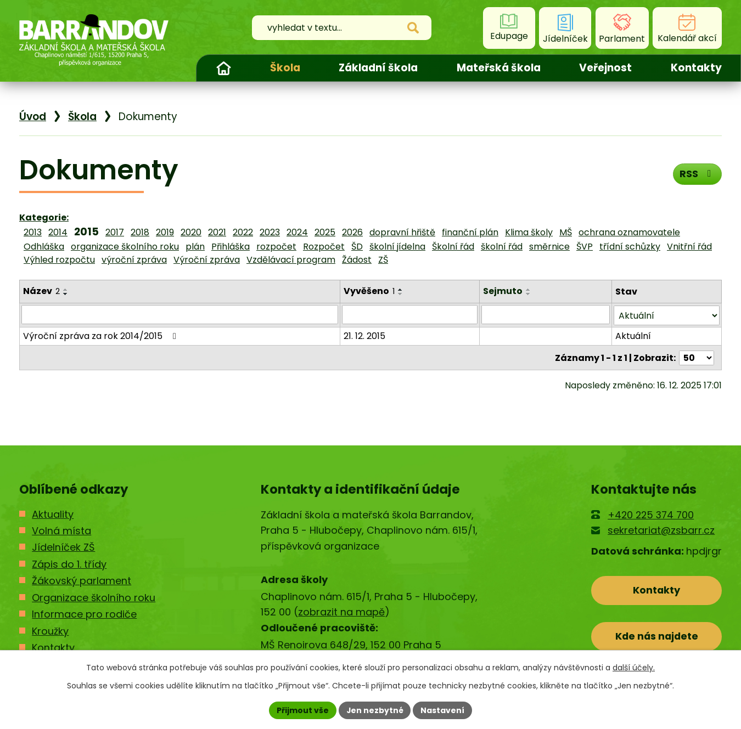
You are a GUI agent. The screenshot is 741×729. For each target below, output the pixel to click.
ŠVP (584, 246)
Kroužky (50, 631)
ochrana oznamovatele (629, 232)
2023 (270, 232)
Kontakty (696, 67)
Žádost (357, 259)
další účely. (634, 667)
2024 (297, 232)
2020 (191, 232)
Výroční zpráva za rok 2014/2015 (101, 335)
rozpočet (276, 246)
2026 (352, 232)
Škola (285, 67)
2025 (325, 232)
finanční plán (470, 232)
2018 (140, 232)
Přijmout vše (302, 709)
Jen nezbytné (374, 709)
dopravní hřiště (402, 232)
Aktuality (53, 514)
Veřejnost (605, 67)
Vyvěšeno (369, 291)
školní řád (502, 246)
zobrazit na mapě (341, 612)
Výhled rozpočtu (59, 259)
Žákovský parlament (81, 580)
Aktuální (634, 335)
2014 (58, 232)
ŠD (357, 246)
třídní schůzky (629, 246)
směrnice (549, 246)
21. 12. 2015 (365, 335)
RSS (697, 173)
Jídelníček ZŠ (63, 547)
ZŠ (383, 259)
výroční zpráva (134, 259)
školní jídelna (397, 246)
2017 (114, 232)
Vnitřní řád (689, 246)
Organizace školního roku (93, 597)
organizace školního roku (125, 246)
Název (41, 291)
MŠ (565, 232)
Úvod (223, 68)
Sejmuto (503, 291)
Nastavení (443, 709)
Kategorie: (44, 217)
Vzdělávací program (290, 259)
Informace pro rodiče (84, 614)
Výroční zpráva (206, 259)
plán (195, 246)
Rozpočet (324, 246)
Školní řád (453, 246)
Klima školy (529, 232)
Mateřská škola (499, 67)
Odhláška (44, 246)
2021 (217, 232)
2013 (33, 232)
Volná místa (61, 531)
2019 (165, 232)
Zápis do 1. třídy (69, 564)
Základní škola (378, 67)
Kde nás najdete (656, 636)
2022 (243, 232)
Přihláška (230, 246)
